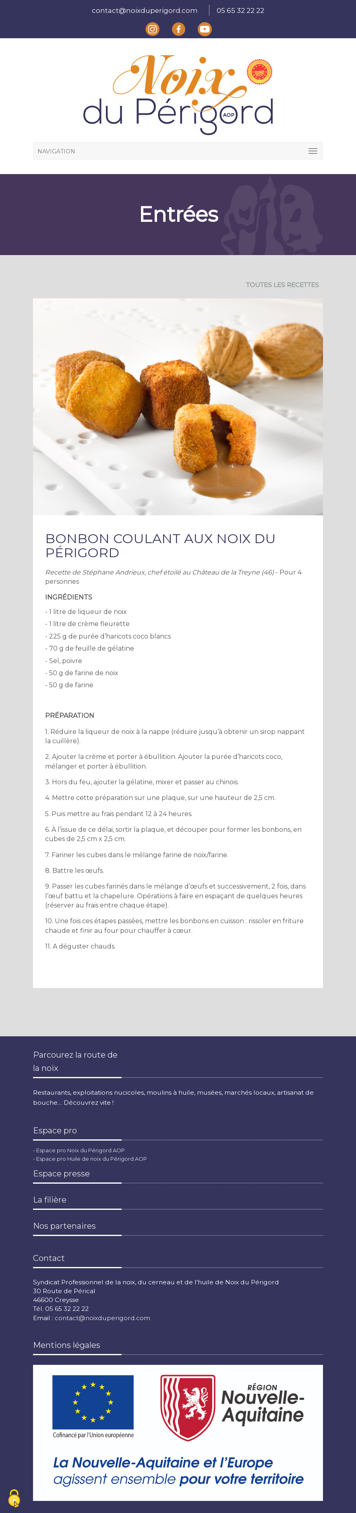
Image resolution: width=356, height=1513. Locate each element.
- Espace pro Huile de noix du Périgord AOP (90, 1158)
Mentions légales (66, 1345)
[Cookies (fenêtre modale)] (14, 1499)
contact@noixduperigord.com (145, 10)
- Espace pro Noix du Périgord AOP (79, 1150)
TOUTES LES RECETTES (282, 285)
